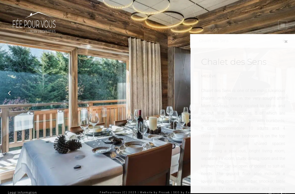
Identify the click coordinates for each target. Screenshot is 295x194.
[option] (147, 93)
